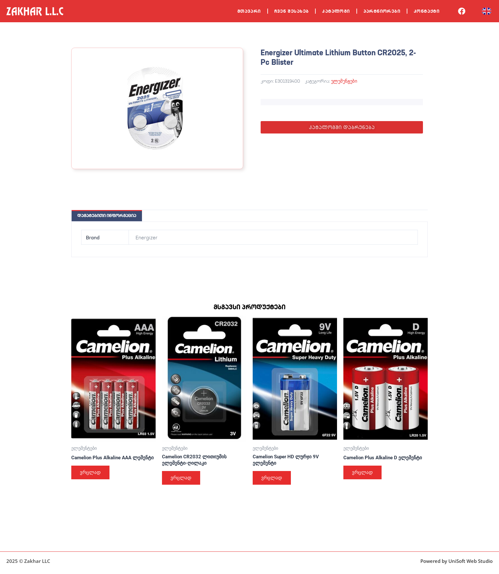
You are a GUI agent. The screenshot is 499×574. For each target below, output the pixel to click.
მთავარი (249, 11)
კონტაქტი (426, 11)
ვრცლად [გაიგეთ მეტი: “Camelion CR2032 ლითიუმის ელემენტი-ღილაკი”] (182, 479)
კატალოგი (336, 11)
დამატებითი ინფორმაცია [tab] (106, 215)
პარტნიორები (381, 11)
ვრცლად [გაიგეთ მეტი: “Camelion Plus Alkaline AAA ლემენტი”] (91, 479)
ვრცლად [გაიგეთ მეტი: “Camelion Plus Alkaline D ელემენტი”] (364, 473)
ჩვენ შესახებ (291, 11)
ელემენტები (344, 81)
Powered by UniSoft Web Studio (456, 561)
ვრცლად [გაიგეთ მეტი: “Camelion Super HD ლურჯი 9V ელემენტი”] (273, 479)
